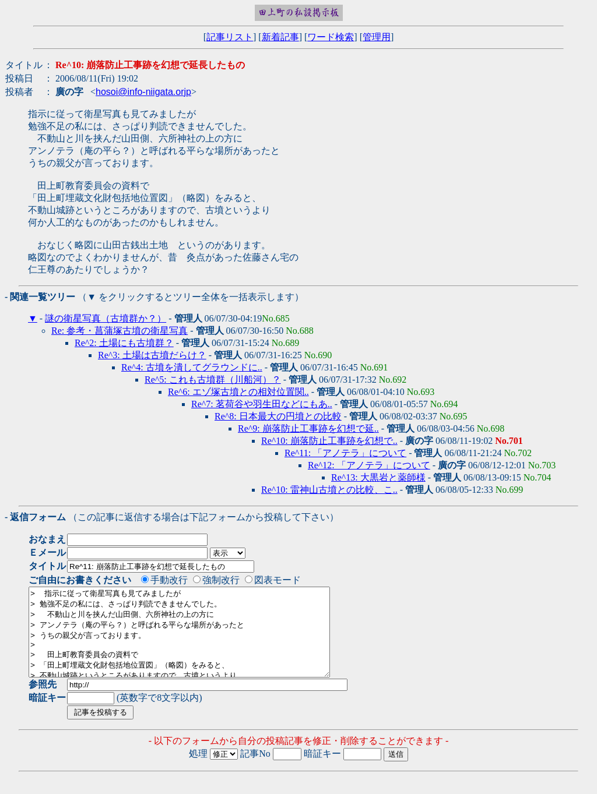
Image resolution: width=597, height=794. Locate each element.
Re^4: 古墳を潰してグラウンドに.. (191, 367)
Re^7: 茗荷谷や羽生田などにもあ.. (261, 404)
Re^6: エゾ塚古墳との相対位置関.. (238, 392)
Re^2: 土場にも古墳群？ (124, 343)
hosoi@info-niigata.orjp (143, 92)
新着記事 (280, 37)
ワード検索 (330, 37)
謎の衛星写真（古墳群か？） (105, 318)
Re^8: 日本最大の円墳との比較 (278, 416)
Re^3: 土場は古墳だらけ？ (152, 355)
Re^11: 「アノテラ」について (345, 453)
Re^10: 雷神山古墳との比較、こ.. (329, 490)
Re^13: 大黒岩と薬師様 (378, 477)
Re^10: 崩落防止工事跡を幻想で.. (329, 441)
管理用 (377, 37)
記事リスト (229, 37)
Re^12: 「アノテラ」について (369, 465)
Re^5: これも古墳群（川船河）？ (213, 379)
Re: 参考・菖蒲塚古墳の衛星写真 (119, 331)
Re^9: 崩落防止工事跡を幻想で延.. (308, 428)
